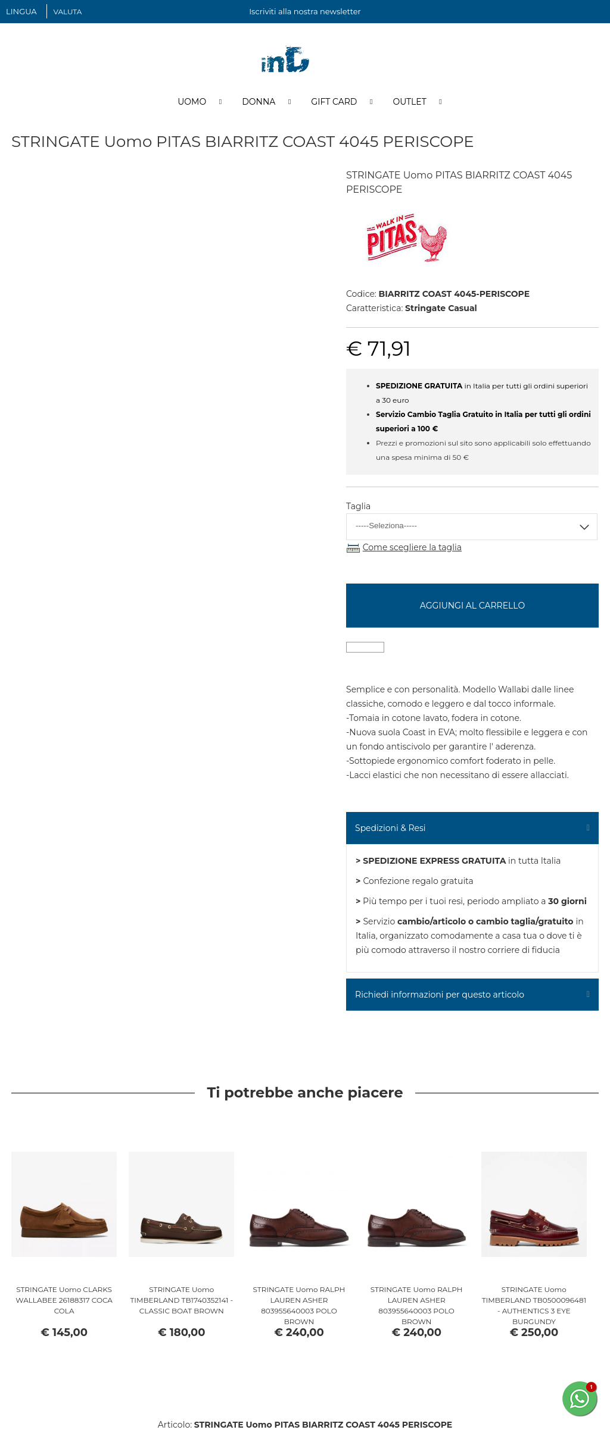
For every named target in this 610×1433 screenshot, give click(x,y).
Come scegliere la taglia (412, 548)
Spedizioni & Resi (390, 829)
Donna (258, 103)
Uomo (192, 103)
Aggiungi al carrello (472, 606)
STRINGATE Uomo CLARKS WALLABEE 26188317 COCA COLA (64, 1301)
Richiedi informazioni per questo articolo (439, 995)
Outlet (409, 103)
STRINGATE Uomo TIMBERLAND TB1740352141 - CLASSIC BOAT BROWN (181, 1301)
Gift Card (334, 103)
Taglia (358, 507)
